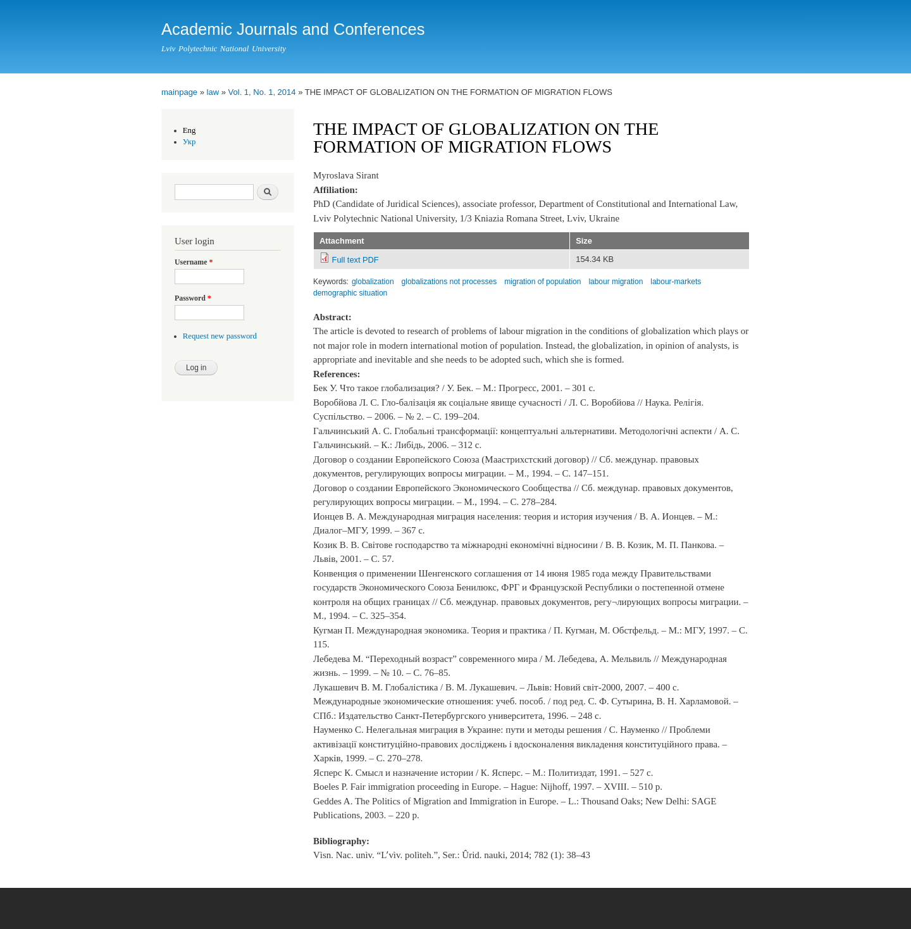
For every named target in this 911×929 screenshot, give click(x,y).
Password (193, 298)
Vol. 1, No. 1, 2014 (262, 92)
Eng (189, 130)
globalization (373, 281)
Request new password (220, 336)
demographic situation (350, 293)
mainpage (179, 92)
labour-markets (675, 281)
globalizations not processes (449, 281)
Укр (189, 141)
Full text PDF (355, 260)
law (213, 92)
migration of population (542, 281)
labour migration (615, 281)
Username (194, 262)
